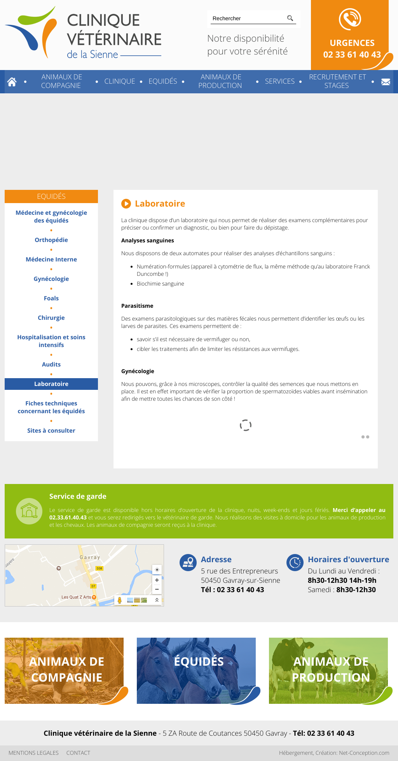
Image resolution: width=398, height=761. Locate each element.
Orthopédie (51, 240)
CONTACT (78, 753)
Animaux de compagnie (61, 81)
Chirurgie (51, 318)
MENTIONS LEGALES (34, 753)
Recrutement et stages (336, 81)
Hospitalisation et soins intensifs (51, 341)
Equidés (162, 81)
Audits (51, 364)
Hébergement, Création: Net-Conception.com (334, 753)
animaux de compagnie (67, 669)
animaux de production (331, 669)
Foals (51, 298)
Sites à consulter (51, 431)
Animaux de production (220, 81)
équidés (199, 661)
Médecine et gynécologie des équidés (51, 216)
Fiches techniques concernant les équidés (51, 407)
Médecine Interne (51, 259)
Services (279, 81)
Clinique (119, 81)
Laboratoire (51, 384)
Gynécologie (51, 279)
